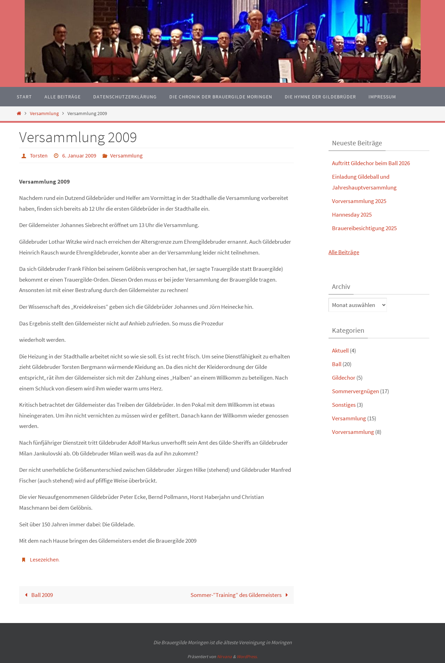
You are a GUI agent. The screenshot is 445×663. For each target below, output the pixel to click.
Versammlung (44, 113)
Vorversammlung (353, 432)
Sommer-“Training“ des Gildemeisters (241, 595)
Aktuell (340, 350)
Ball (336, 364)
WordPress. (247, 657)
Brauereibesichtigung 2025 (364, 228)
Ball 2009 (37, 595)
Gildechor (343, 377)
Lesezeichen (44, 559)
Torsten (39, 155)
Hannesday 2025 (352, 214)
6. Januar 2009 (79, 155)
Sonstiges (344, 405)
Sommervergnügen (355, 391)
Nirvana (224, 657)
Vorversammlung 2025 (359, 201)
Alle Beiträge (344, 252)
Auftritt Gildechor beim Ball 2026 (371, 163)
